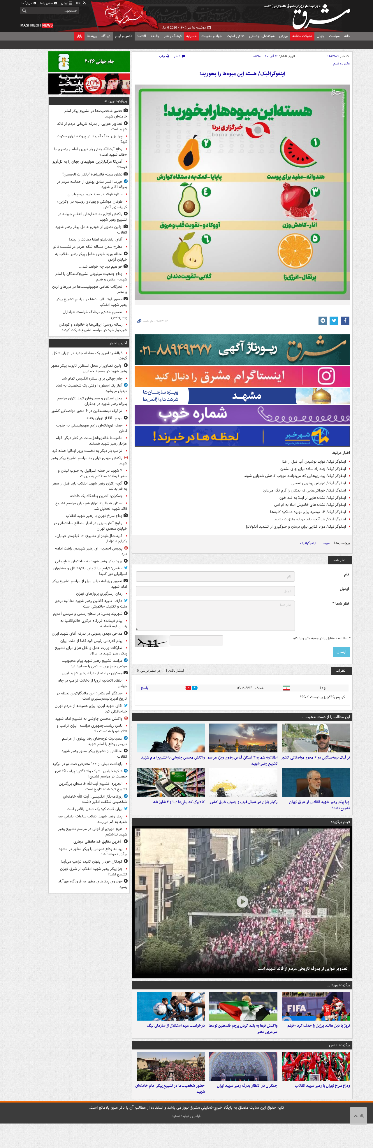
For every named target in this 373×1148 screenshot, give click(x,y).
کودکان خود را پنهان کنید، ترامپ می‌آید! (91, 861)
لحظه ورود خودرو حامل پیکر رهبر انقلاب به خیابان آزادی (91, 256)
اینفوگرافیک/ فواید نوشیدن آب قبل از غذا (314, 461)
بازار (79, 36)
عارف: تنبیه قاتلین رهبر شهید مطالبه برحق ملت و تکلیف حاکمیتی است (91, 603)
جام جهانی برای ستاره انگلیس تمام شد (92, 378)
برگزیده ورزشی (339, 997)
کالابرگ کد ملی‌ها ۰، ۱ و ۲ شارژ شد (179, 814)
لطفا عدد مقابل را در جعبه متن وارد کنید (321, 638)
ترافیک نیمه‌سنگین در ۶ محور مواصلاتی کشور (315, 763)
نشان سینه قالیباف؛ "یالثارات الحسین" (92, 174)
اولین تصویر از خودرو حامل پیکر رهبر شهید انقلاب (91, 229)
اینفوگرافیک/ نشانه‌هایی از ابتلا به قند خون (312, 498)
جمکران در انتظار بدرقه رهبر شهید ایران (247, 1110)
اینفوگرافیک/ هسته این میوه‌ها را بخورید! (242, 73)
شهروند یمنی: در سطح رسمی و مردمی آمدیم (87, 614)
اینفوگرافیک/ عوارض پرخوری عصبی (318, 483)
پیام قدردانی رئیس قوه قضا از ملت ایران (91, 641)
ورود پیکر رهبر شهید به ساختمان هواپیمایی (88, 561)
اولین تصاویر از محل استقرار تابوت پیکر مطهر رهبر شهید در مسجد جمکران (89, 368)
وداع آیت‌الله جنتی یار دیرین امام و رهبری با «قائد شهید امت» (90, 151)
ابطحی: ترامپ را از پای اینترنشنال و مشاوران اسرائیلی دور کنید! (90, 571)
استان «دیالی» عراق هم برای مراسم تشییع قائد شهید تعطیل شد (91, 506)
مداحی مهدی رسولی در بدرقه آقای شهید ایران (87, 633)
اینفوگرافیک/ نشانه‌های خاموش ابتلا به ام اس (310, 505)
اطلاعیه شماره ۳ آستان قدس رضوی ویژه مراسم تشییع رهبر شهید (242, 766)
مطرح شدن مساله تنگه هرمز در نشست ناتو (87, 247)
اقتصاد (141, 36)
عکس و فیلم (123, 36)
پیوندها (92, 36)
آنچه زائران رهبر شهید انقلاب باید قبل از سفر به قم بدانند (89, 486)
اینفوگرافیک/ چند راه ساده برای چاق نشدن (313, 469)
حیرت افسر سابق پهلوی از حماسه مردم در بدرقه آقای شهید (92, 184)
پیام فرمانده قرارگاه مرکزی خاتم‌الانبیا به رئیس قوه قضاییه (93, 623)
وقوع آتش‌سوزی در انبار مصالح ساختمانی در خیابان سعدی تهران (90, 525)
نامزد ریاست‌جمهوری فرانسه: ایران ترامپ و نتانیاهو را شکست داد (92, 728)
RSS (81, 3)
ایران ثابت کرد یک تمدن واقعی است (94, 809)
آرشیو (67, 3)
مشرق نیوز (309, 14)
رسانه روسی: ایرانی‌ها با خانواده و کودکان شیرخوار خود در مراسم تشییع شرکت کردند (93, 327)
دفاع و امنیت (235, 36)
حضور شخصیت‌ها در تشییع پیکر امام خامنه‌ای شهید (170, 1113)
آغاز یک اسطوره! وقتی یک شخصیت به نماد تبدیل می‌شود (91, 388)
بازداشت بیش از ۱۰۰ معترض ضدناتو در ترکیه (87, 764)
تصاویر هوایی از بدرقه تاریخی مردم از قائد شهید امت (303, 981)
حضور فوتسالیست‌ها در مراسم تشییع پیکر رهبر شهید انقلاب (91, 302)
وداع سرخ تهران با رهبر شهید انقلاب (322, 1110)
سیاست (334, 36)
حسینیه (191, 36)
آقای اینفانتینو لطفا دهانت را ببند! (95, 239)
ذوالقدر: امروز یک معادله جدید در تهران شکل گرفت (89, 355)
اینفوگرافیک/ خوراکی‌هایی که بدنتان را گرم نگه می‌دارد (304, 490)
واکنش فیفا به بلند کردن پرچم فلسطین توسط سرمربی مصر (243, 1047)
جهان (320, 36)
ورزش (283, 36)
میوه (326, 543)
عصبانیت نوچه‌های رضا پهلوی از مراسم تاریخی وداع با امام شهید (94, 741)
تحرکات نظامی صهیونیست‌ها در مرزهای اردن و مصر (89, 289)
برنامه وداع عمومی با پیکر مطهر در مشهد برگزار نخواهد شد (93, 851)
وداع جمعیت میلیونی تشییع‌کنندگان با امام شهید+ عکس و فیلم (91, 276)
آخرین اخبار (118, 343)
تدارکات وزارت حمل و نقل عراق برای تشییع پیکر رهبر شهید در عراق (91, 650)
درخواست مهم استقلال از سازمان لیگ (176, 1044)
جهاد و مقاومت (211, 36)
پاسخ (144, 688)
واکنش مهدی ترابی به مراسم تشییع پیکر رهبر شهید (89, 460)
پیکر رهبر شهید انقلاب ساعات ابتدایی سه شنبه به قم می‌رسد (92, 819)
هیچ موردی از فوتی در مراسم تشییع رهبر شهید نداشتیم (92, 831)
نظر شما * (340, 604)
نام (346, 574)
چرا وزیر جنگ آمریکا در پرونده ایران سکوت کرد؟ (92, 139)
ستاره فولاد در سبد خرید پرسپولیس (95, 194)
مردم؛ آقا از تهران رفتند (104, 418)
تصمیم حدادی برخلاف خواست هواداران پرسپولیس (95, 314)
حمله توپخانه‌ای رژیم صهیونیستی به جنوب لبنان (91, 428)
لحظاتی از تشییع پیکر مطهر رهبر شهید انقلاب (94, 753)
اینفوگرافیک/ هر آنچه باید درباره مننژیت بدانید (310, 519)
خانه (347, 36)
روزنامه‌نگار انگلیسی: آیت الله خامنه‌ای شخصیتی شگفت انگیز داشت (95, 799)
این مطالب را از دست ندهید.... (326, 717)
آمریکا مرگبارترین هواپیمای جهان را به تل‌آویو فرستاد (89, 164)
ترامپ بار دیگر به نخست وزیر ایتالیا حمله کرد (87, 451)
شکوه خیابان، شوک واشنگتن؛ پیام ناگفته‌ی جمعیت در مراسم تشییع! (91, 774)
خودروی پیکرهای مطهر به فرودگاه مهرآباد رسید (92, 884)
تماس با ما (49, 3)
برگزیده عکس (339, 1064)
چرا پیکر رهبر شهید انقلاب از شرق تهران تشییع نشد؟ (319, 817)
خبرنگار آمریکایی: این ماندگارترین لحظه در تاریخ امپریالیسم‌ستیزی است (92, 696)
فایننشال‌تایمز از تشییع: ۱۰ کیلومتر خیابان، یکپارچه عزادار (91, 538)
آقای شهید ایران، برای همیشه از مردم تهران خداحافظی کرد (91, 708)
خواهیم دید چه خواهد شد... (100, 266)
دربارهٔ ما (29, 3)
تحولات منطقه (302, 36)
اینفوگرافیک (308, 543)
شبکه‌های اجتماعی (262, 36)
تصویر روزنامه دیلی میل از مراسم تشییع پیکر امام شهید (89, 583)
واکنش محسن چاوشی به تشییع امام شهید (173, 763)
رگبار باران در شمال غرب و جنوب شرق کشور (243, 814)
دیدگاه (105, 36)
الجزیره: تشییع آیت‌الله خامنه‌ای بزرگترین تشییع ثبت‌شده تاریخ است (93, 786)
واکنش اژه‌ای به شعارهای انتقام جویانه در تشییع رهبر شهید (92, 216)
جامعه (155, 36)
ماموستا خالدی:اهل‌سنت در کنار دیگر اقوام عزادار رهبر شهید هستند (91, 440)
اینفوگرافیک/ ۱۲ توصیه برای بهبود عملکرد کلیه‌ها (308, 512)
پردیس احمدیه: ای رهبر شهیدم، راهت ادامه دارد (91, 551)
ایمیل (344, 589)
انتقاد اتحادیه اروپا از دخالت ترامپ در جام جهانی (92, 683)
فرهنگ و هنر (173, 36)
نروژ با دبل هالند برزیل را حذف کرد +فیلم (318, 1044)
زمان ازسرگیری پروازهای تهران (99, 593)
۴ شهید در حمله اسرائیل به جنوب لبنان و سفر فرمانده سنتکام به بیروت (92, 473)
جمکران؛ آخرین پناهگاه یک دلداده (96, 496)
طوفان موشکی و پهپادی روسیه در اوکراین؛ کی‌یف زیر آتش (92, 204)
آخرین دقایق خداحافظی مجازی (97, 842)
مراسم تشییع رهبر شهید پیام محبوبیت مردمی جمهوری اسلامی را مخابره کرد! (94, 663)
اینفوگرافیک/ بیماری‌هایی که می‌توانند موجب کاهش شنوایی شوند (295, 476)
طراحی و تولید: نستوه (186, 1140)
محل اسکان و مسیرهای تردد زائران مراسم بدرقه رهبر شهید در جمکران (92, 401)
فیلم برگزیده (340, 834)
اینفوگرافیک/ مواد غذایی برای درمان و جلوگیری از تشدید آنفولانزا (296, 526)
